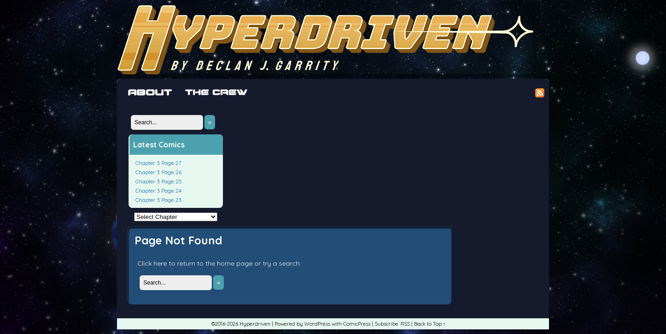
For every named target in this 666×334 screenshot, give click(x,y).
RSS (405, 324)
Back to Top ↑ (430, 324)
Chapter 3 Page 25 (159, 181)
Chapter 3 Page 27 (158, 162)
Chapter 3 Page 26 (159, 172)
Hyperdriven (325, 39)
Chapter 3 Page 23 (159, 199)
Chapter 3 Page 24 (158, 190)
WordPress (317, 324)
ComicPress (356, 324)
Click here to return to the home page (195, 263)
